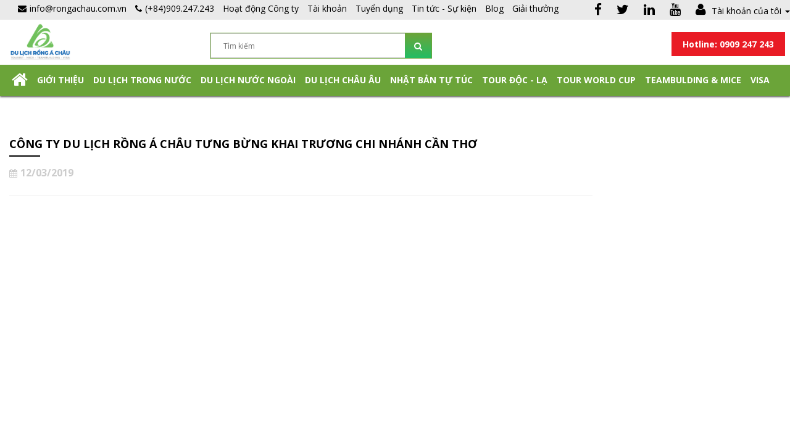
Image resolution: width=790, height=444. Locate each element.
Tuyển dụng (379, 8)
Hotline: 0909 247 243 (728, 44)
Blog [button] (494, 8)
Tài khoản (327, 8)
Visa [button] (760, 80)
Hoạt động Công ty (261, 8)
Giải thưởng (535, 8)
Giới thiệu (60, 80)
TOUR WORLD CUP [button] (596, 80)
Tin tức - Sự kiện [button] (444, 8)
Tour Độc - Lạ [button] (514, 80)
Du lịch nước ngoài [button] (248, 80)
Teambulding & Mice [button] (693, 80)
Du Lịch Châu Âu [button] (343, 80)
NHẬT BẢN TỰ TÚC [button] (431, 80)
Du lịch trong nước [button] (142, 80)
